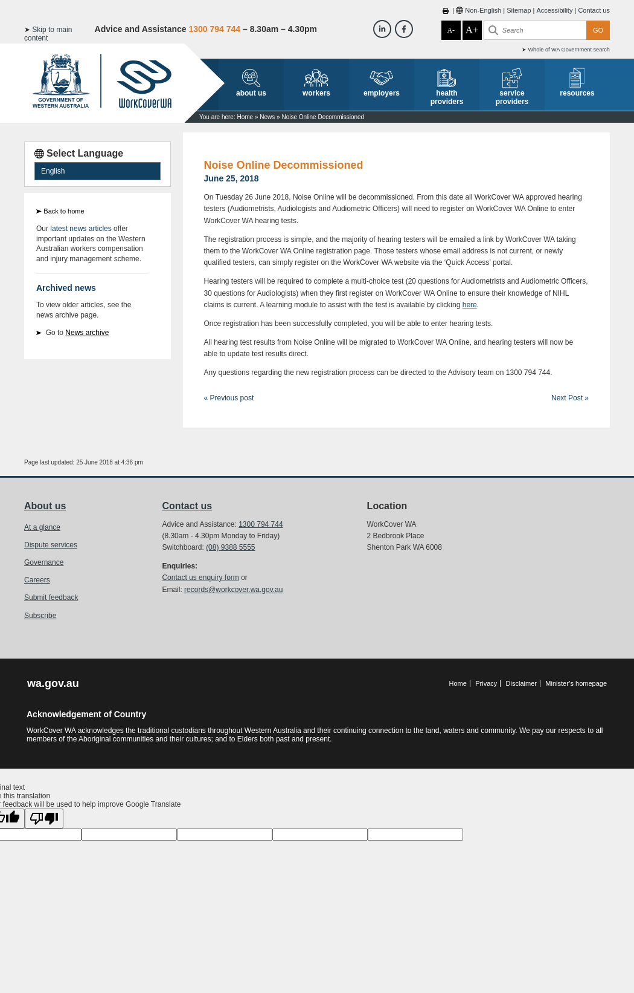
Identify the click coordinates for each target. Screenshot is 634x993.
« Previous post (229, 398)
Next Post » (570, 398)
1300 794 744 (261, 524)
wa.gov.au (53, 683)
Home (245, 117)
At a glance (42, 527)
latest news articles (80, 228)
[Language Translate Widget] (97, 171)
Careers (37, 580)
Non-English (483, 10)
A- (451, 30)
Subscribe (40, 615)
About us (45, 506)
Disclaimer (521, 683)
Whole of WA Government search (569, 50)
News (267, 117)
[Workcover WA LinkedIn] (382, 29)
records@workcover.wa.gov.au (233, 589)
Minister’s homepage (576, 683)
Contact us (594, 10)
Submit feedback (51, 597)
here (470, 305)
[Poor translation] (44, 819)
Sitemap (519, 10)
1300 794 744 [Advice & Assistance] (214, 29)
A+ (472, 30)
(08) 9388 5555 (230, 547)
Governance (43, 562)
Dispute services (50, 545)
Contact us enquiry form (200, 577)
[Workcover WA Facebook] (404, 29)
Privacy (486, 683)
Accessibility (554, 10)
